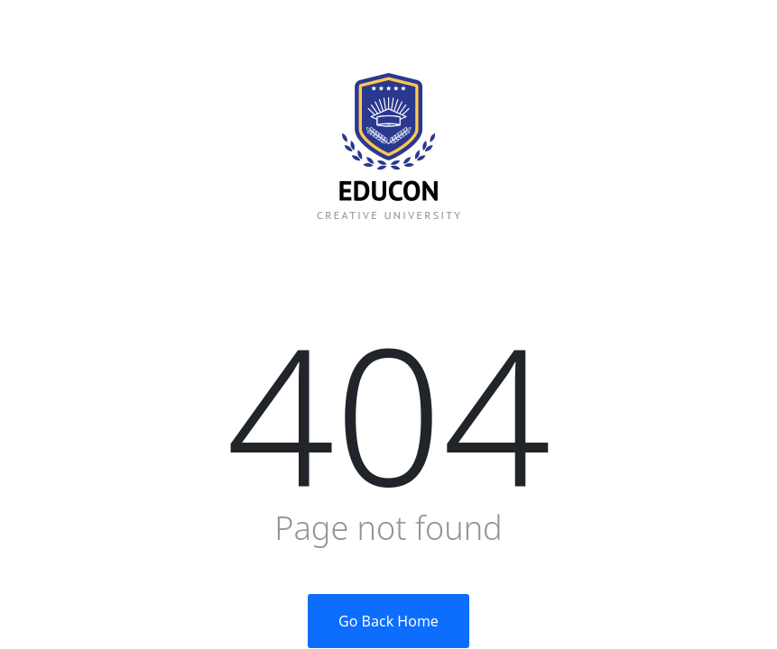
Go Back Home (388, 621)
